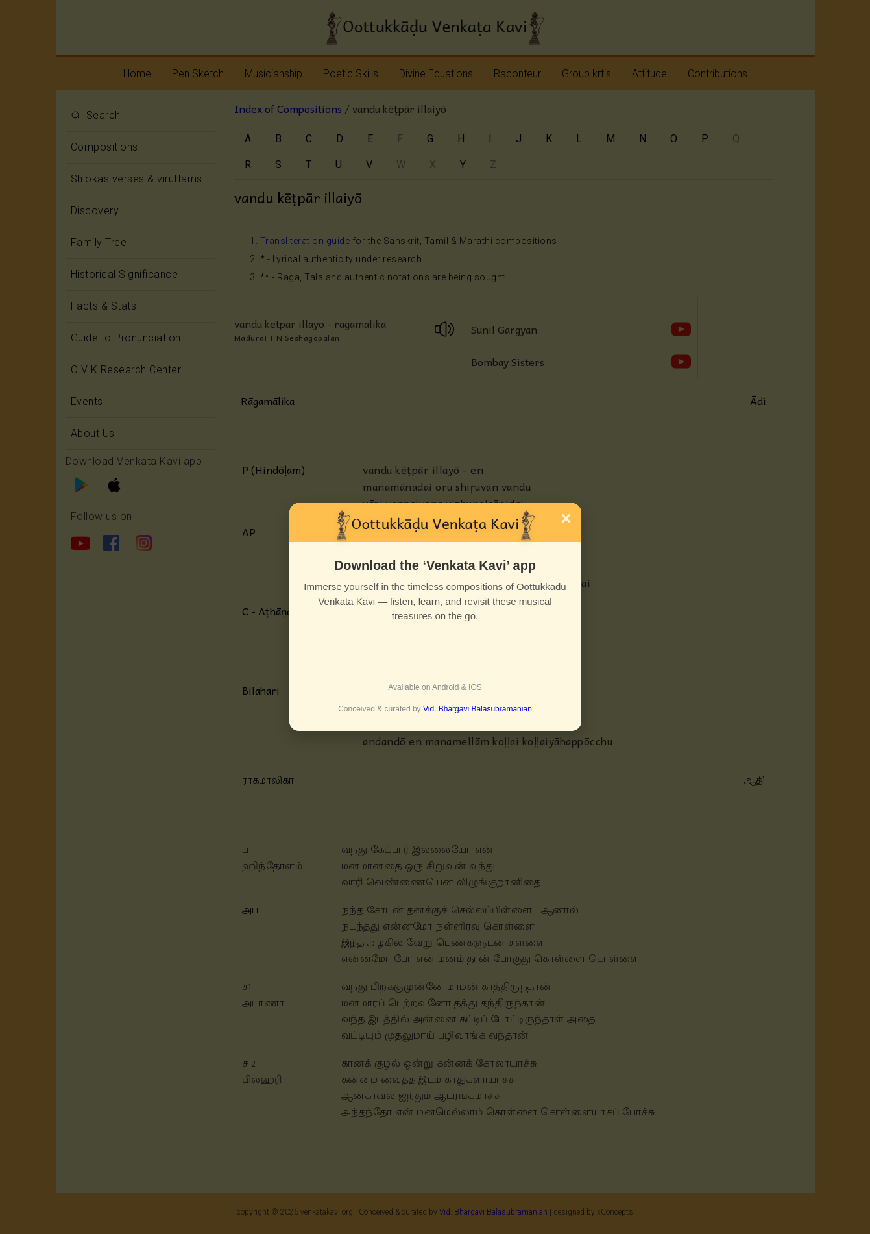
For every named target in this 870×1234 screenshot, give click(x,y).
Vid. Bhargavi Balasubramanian (477, 708)
